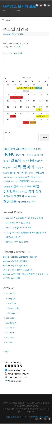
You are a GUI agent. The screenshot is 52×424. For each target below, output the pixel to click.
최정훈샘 (7, 269)
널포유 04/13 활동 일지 (17, 241)
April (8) (12, 303)
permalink (18, 53)
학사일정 (17, 46)
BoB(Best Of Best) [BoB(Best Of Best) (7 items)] (14, 149)
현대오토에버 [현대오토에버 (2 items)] (30, 196)
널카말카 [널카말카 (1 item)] (6, 161)
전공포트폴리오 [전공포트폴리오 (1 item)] (36, 181)
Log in (6, 351)
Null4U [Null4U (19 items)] (9, 154)
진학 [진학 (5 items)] (16, 186)
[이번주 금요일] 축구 (24, 269)
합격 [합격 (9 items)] (38, 191)
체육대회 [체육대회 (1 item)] (23, 187)
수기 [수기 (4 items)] (27, 177)
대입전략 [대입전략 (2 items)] (38, 161)
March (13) (13, 308)
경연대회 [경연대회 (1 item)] (30, 155)
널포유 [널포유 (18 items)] (16, 160)
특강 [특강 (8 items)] (31, 191)
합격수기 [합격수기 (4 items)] (8, 196)
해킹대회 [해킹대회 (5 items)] (19, 196)
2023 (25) (10, 327)
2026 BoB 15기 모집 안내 (18, 222)
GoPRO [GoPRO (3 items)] (37, 149)
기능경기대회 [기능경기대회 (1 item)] (38, 155)
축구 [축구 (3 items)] (29, 186)
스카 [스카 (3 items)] (40, 177)
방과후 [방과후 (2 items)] (12, 172)
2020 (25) (10, 342)
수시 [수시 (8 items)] (34, 177)
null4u (6, 256)
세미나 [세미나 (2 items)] (21, 177)
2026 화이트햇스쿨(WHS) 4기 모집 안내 (24, 217)
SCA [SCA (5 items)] (18, 154)
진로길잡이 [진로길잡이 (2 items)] (7, 186)
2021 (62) (10, 337)
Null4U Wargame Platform (18, 227)
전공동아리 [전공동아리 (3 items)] (25, 181)
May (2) (12, 298)
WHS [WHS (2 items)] (24, 155)
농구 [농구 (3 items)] (25, 160)
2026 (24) (10, 293)
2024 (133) (11, 322)
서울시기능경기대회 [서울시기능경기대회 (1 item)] (10, 177)
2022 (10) (10, 332)
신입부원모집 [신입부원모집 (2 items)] (8, 181)
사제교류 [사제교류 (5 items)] (39, 172)
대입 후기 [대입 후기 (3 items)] (7, 167)
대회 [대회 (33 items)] (17, 166)
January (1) (13, 313)
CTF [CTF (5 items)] (30, 149)
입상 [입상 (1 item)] (16, 181)
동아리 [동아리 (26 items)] (28, 166)
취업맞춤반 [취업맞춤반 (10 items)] (11, 191)
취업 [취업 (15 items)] (36, 186)
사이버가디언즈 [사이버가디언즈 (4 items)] (25, 172)
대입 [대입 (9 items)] (31, 160)
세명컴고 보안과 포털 (19, 6)
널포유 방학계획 (19, 261)
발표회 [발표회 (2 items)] (6, 172)
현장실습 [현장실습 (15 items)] (10, 201)
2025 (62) (10, 317)
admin (7, 34)
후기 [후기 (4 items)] (34, 201)
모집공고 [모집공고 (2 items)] (39, 167)
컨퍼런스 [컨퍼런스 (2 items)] (23, 192)
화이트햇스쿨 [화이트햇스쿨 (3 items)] (24, 201)
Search (6, 132)
